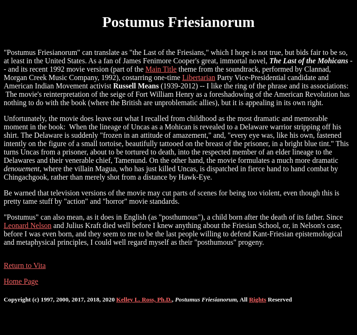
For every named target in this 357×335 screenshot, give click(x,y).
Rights (257, 299)
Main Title (161, 69)
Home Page (21, 281)
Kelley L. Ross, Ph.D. (144, 299)
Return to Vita (25, 265)
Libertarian (198, 77)
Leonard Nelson (28, 225)
